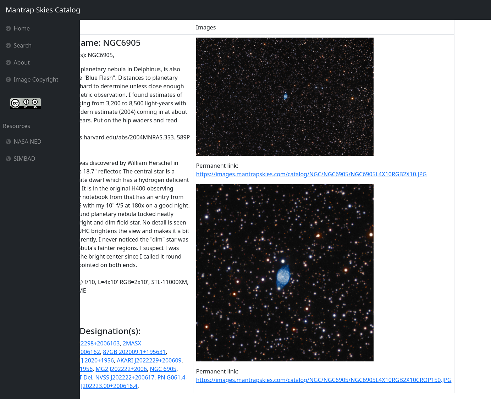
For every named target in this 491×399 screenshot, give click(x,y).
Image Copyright (32, 79)
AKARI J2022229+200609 (189, 360)
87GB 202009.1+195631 (174, 352)
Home (18, 28)
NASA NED (24, 141)
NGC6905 (99, 377)
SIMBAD (20, 158)
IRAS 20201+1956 (110, 369)
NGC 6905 (203, 369)
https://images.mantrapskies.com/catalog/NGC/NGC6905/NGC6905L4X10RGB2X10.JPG (351, 174)
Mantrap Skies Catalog (43, 10)
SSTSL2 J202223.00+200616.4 (139, 386)
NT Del (123, 377)
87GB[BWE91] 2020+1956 (120, 360)
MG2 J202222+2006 (161, 369)
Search (19, 45)
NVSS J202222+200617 (164, 377)
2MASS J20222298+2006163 (123, 343)
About (18, 62)
